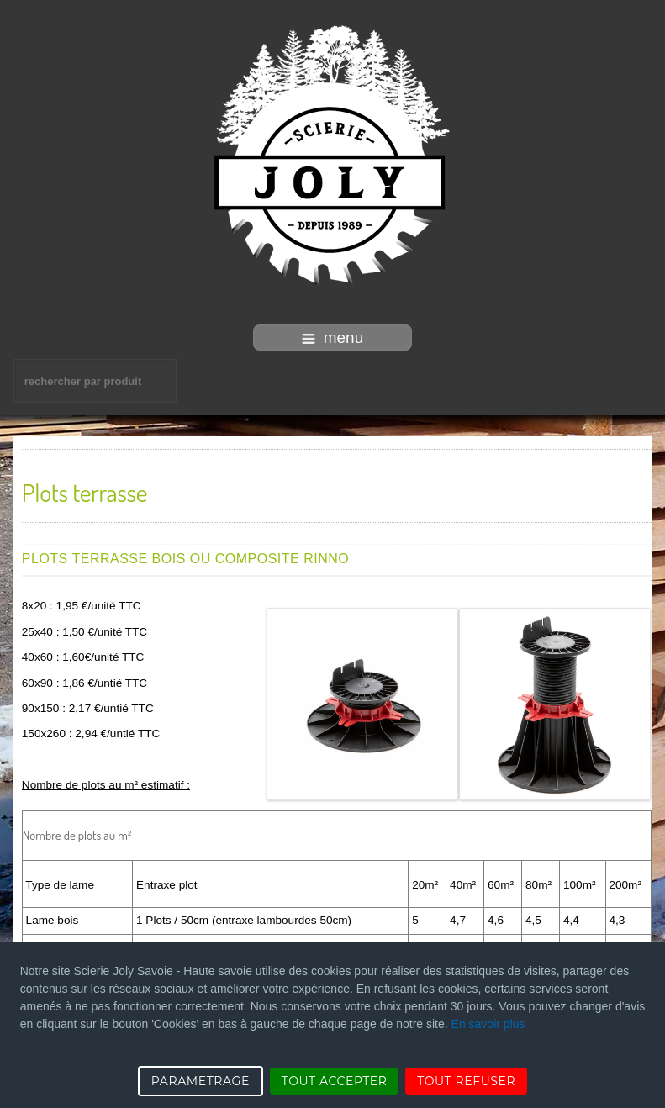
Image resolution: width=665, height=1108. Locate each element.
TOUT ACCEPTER (335, 1081)
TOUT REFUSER (466, 1081)
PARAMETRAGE (200, 1081)
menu (333, 337)
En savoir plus (488, 1024)
